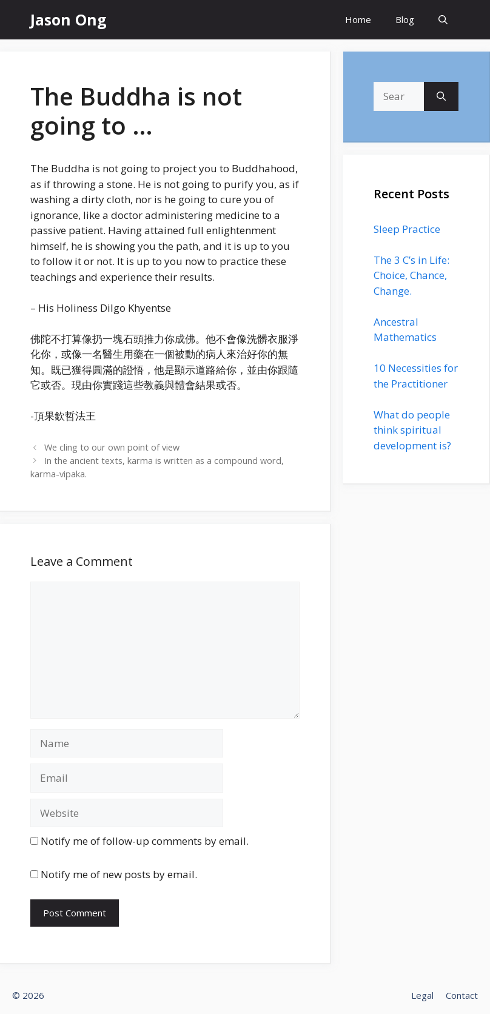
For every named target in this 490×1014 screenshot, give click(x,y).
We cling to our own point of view (112, 447)
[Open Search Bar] (443, 19)
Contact (462, 995)
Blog (404, 19)
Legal (422, 995)
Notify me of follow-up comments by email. (145, 841)
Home (358, 19)
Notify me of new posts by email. (119, 874)
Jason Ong (68, 19)
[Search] (441, 96)
